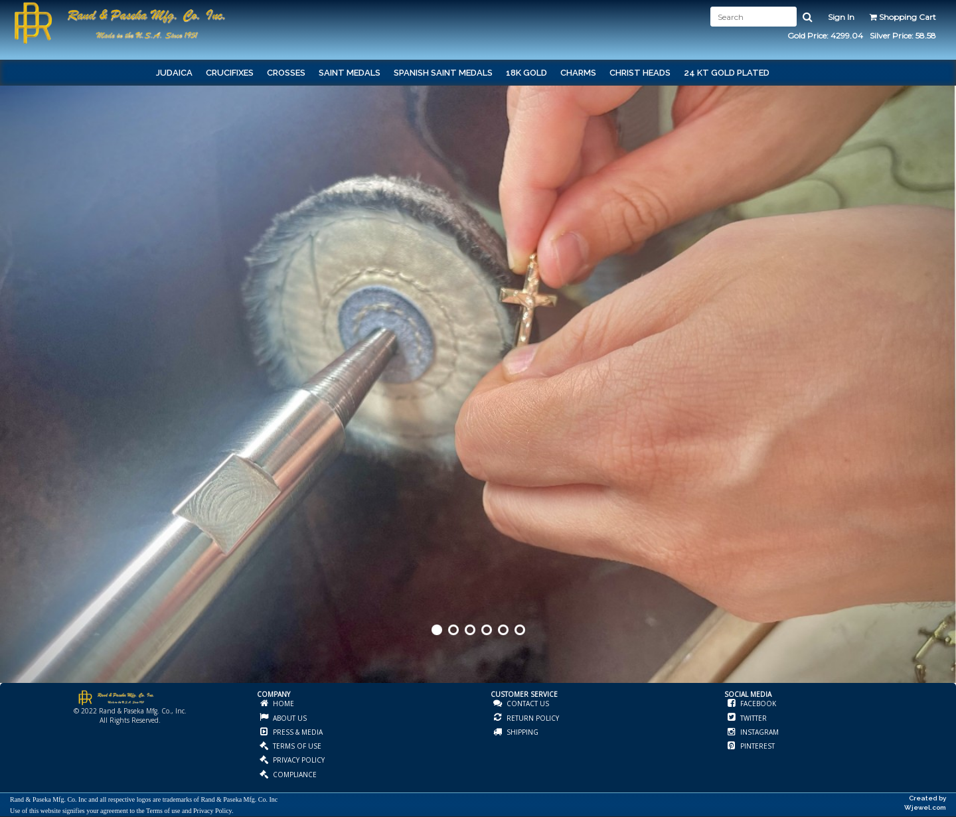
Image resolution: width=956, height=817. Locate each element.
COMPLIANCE (294, 774)
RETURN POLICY (532, 718)
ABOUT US (289, 718)
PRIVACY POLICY (298, 760)
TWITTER (752, 718)
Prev (11, 407)
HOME (282, 703)
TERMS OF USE (296, 746)
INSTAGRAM (758, 732)
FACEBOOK (757, 703)
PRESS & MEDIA (297, 732)
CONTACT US (527, 703)
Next (944, 407)
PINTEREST (756, 746)
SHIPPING (521, 732)
